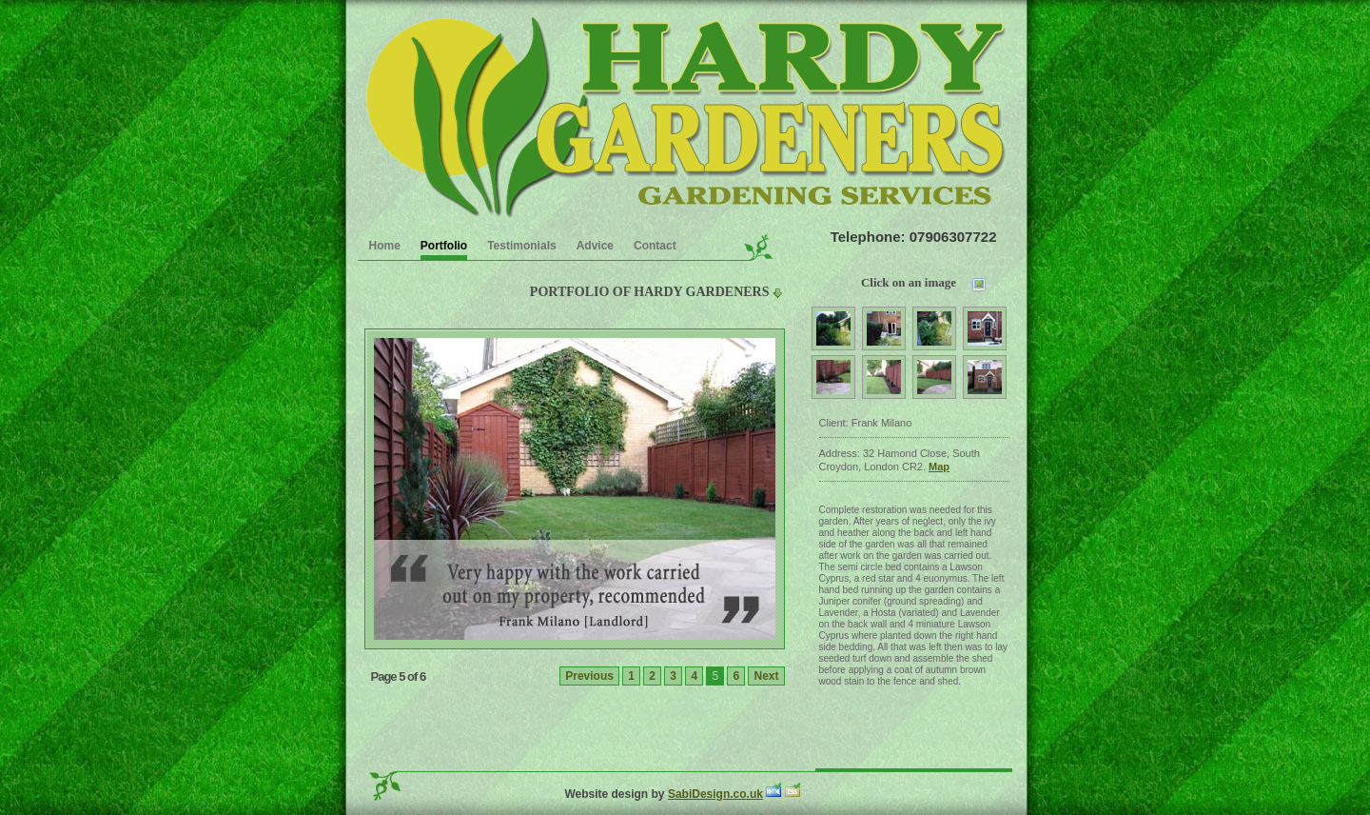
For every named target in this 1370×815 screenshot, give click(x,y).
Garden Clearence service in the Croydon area (682, 115)
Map (939, 466)
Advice (595, 245)
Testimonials (521, 245)
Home (385, 245)
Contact (655, 245)
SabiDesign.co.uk (715, 794)
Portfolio (444, 245)
